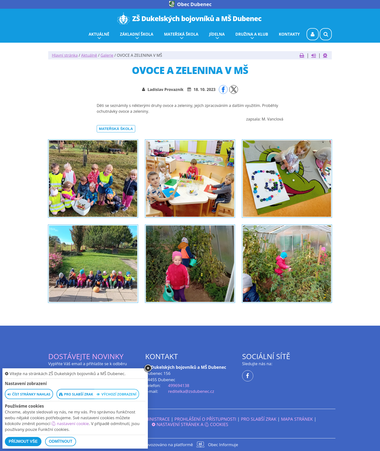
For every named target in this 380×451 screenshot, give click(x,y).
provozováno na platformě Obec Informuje (190, 444)
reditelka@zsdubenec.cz (191, 391)
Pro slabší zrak (258, 419)
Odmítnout (60, 441)
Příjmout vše (23, 441)
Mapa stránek (297, 419)
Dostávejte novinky (86, 356)
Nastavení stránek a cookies (190, 424)
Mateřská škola (116, 129)
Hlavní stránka (65, 55)
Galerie (107, 55)
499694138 (178, 385)
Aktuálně (89, 55)
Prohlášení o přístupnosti (205, 419)
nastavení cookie (70, 423)
